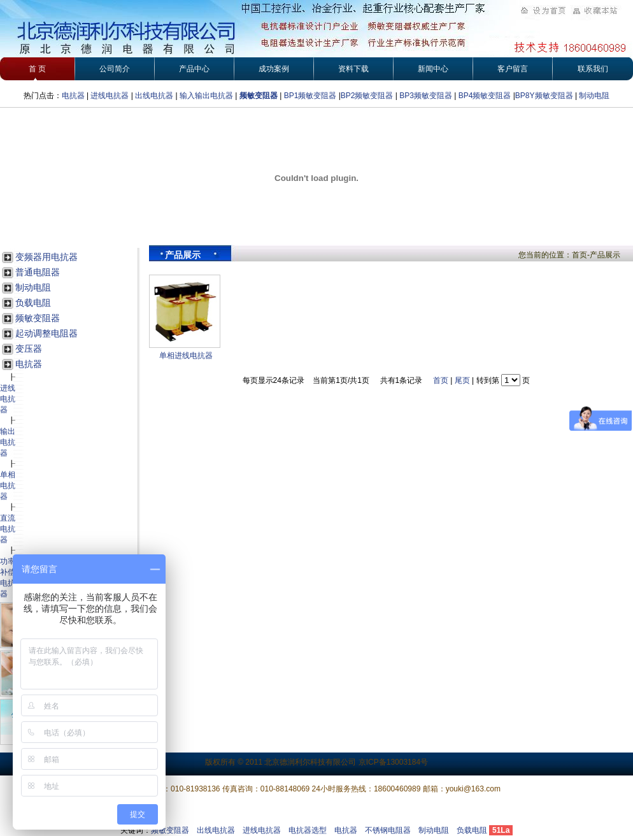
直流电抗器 (7, 529)
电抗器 (73, 95)
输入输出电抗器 (206, 95)
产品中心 (194, 68)
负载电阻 (33, 303)
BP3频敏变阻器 (424, 95)
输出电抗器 (7, 442)
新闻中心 (433, 68)
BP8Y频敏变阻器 (545, 95)
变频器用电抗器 (46, 257)
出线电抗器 (154, 95)
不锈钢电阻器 (388, 830)
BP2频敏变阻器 (367, 95)
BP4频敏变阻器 (485, 95)
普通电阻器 (37, 272)
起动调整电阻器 (46, 333)
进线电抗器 (109, 95)
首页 (440, 380)
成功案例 (274, 68)
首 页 (37, 68)
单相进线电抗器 (186, 355)
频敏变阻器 (258, 95)
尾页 (462, 380)
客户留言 (512, 68)
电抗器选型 (307, 830)
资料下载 (353, 68)
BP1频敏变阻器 (310, 95)
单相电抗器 (7, 485)
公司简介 (114, 68)
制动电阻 (594, 95)
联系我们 (593, 68)
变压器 (28, 348)
